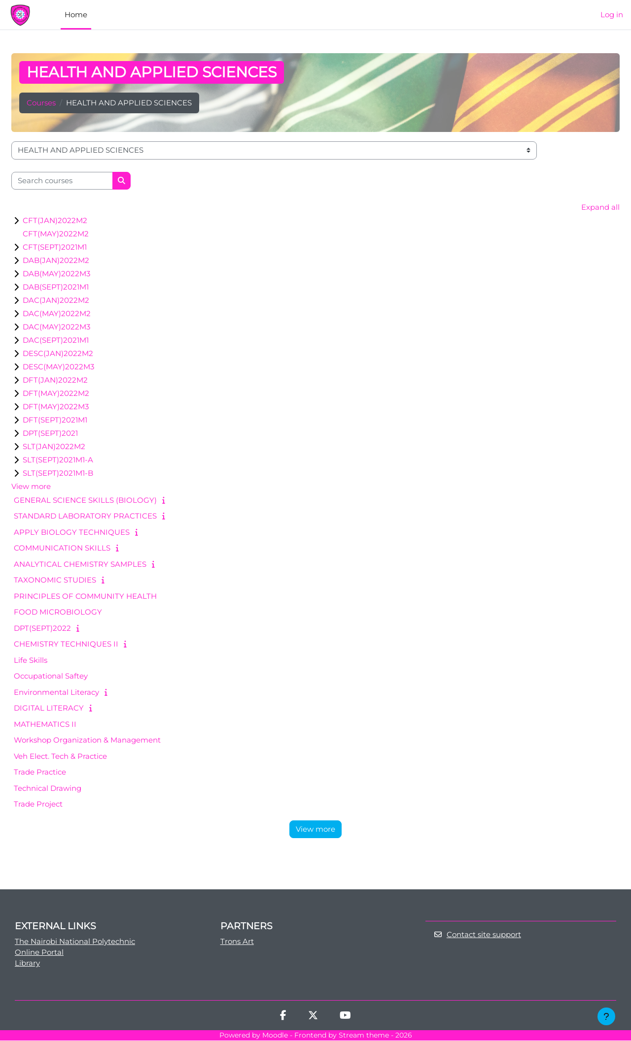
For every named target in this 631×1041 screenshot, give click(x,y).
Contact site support (477, 935)
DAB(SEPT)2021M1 (56, 287)
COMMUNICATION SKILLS (62, 548)
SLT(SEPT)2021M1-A (58, 460)
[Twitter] (313, 1017)
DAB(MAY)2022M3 (56, 274)
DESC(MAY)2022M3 (58, 367)
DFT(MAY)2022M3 (56, 407)
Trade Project (38, 804)
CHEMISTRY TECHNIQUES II (66, 644)
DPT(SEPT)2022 (42, 628)
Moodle (275, 1036)
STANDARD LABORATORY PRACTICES (85, 516)
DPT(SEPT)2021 (50, 433)
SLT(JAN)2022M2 (54, 447)
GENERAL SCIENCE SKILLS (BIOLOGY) (85, 500)
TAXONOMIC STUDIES (55, 580)
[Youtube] (345, 1017)
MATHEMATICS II (45, 724)
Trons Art (237, 941)
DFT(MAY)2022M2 (56, 393)
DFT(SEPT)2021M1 (55, 420)
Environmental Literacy (56, 692)
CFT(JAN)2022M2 (55, 221)
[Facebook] (283, 1017)
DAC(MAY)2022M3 (56, 327)
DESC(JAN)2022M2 (58, 353)
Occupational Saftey (51, 676)
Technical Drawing (47, 788)
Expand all (600, 207)
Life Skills (30, 660)
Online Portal (39, 952)
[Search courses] (62, 181)
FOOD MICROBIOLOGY (58, 612)
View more (31, 486)
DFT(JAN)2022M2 (55, 380)
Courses (41, 102)
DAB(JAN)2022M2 (56, 260)
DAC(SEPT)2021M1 (56, 340)
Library (27, 963)
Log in (611, 14)
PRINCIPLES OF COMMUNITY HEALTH (85, 596)
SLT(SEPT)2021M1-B (58, 473)
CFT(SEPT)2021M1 (55, 247)
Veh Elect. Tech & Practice (60, 756)
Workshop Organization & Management (87, 740)
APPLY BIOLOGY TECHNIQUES (72, 532)
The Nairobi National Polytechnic (75, 941)
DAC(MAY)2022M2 (57, 314)
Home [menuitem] (76, 14)
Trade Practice (40, 772)
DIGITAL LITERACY (49, 708)
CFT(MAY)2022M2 (56, 234)
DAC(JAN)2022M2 (56, 300)
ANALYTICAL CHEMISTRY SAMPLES (80, 564)
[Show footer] (606, 1016)
